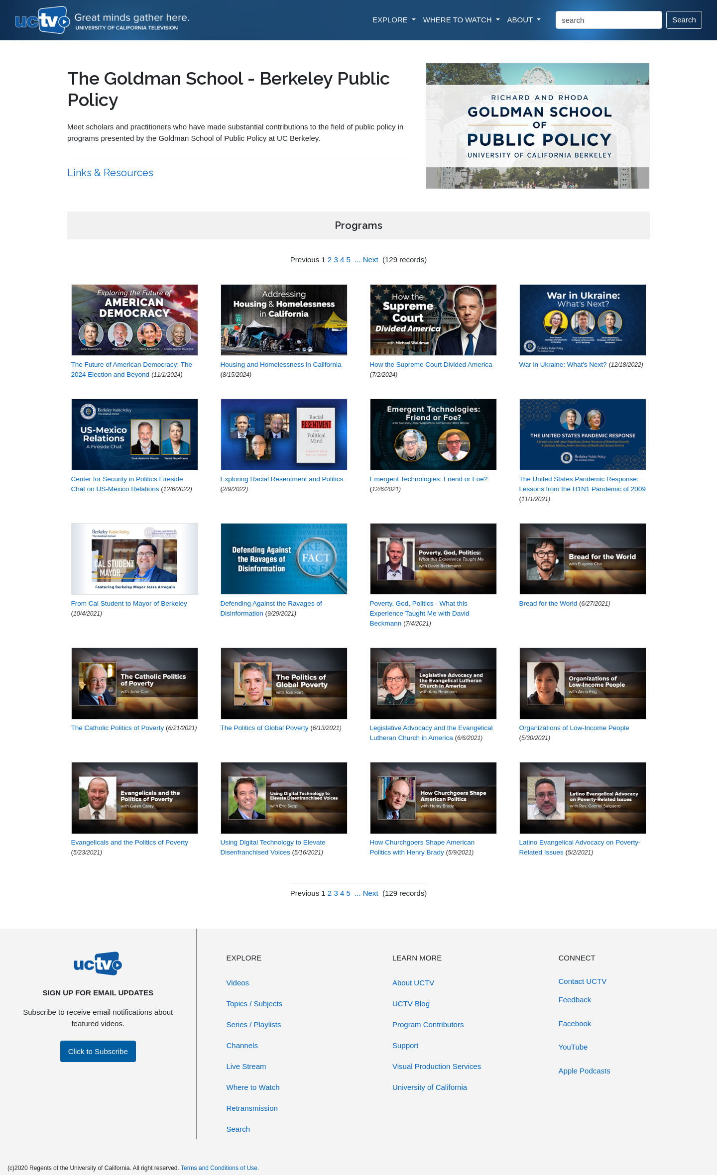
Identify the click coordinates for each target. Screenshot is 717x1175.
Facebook (575, 1023)
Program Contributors (428, 1024)
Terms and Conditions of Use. (220, 1168)
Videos (238, 982)
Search (684, 19)
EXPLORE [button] (391, 19)
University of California (429, 1087)
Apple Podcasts (584, 1071)
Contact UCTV (583, 981)
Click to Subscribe (98, 1051)
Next (370, 259)
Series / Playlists (254, 1024)
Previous (304, 259)
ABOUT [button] (521, 19)
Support (405, 1045)
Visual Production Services (436, 1066)
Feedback (575, 999)
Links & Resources (111, 173)
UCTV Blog (411, 1003)
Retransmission (252, 1108)
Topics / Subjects (255, 1003)
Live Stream (246, 1066)
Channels (242, 1045)
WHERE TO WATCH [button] (458, 19)
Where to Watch (253, 1087)
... (358, 259)
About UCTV (413, 982)
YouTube (573, 1047)
